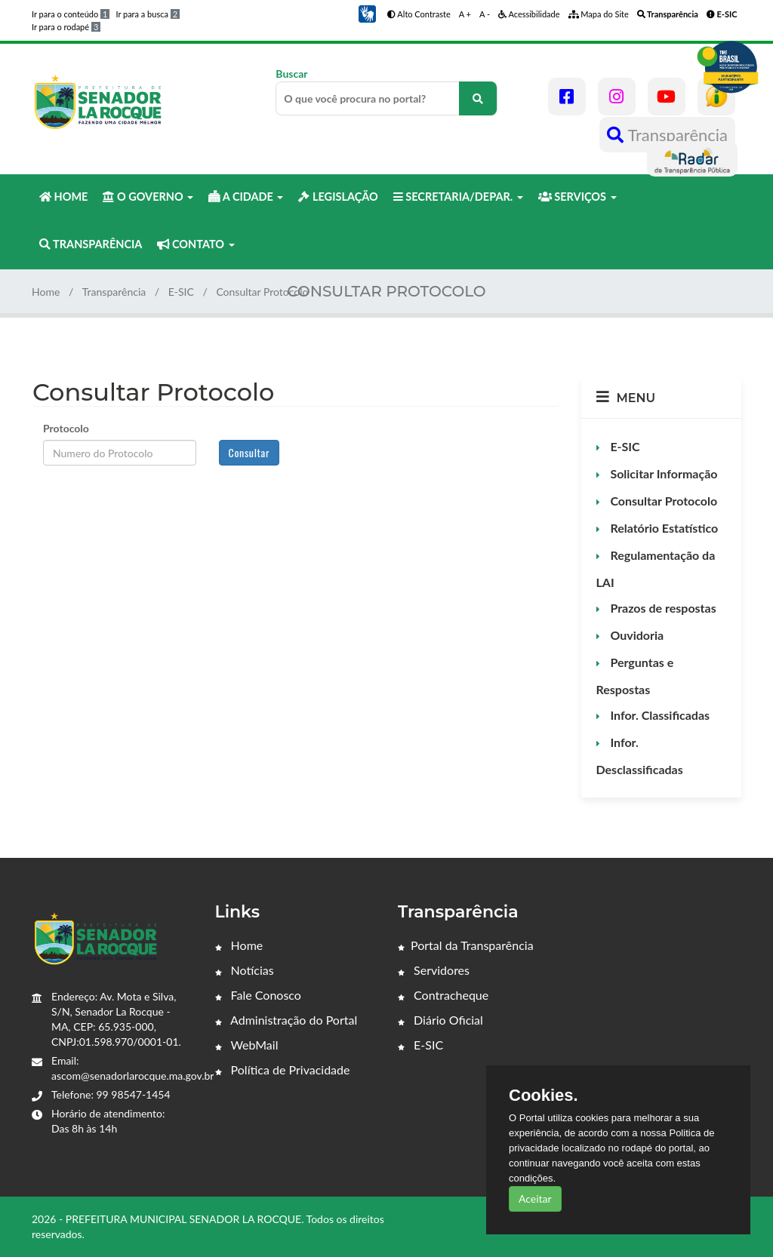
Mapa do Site (598, 14)
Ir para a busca (147, 14)
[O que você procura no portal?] (478, 98)
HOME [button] (63, 196)
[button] (367, 12)
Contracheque (443, 995)
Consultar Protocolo (663, 500)
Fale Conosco (258, 995)
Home (46, 291)
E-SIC (181, 291)
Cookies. (543, 1095)
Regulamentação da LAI (656, 568)
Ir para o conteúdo (70, 14)
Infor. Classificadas (659, 715)
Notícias (244, 970)
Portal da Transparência (466, 945)
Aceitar (535, 1198)
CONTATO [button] (195, 244)
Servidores (434, 970)
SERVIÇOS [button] (577, 196)
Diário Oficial (440, 1020)
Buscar (386, 91)
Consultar (249, 452)
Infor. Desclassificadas (639, 755)
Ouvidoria (636, 635)
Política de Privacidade (282, 1069)
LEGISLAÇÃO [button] (337, 196)
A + (465, 14)
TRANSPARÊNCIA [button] (90, 244)
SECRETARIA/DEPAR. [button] (458, 196)
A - (484, 14)
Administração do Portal (286, 1020)
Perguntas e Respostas (635, 675)
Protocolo (66, 428)
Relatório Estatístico (663, 528)
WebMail (247, 1044)
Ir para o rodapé (66, 27)
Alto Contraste (419, 14)
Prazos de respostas (662, 608)
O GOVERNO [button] (148, 196)
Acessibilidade (529, 14)
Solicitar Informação (663, 473)
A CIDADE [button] (245, 196)
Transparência (667, 134)
